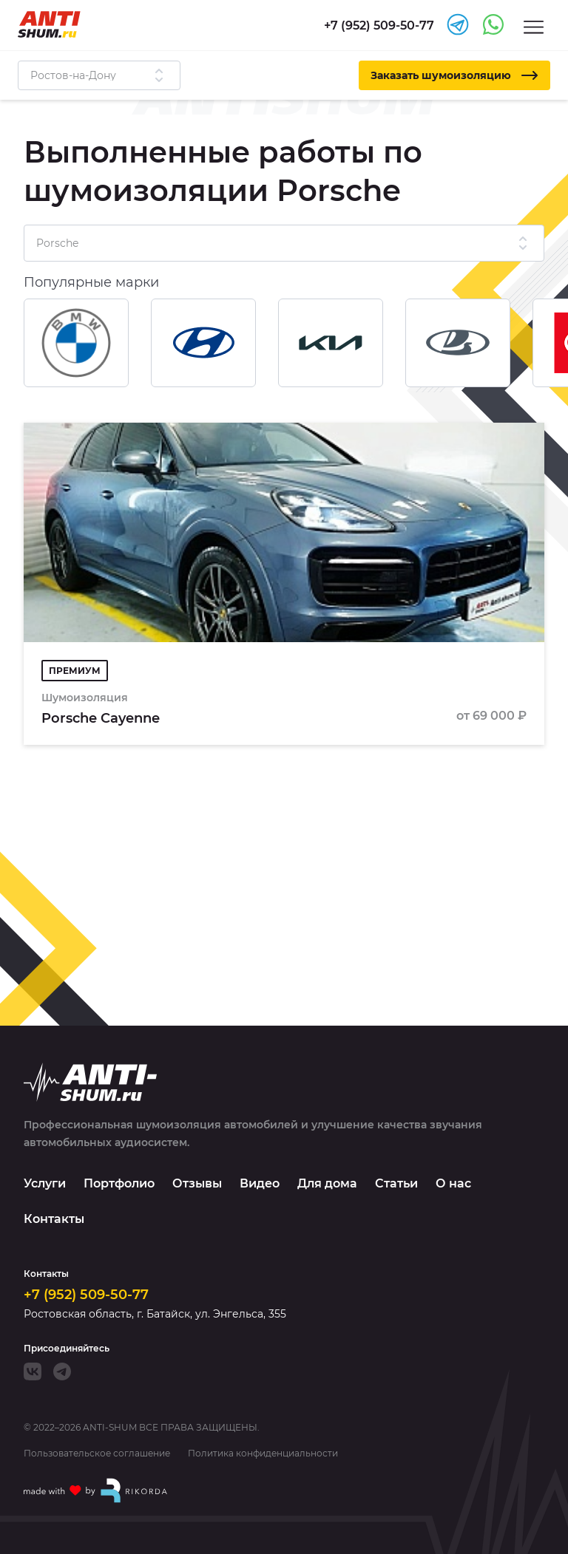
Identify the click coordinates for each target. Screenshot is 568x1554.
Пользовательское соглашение (97, 1453)
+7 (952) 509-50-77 (86, 1294)
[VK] (32, 1371)
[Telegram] (62, 1371)
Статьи (396, 1183)
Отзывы (197, 1183)
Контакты (54, 1219)
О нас (453, 1183)
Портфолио (119, 1183)
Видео (260, 1183)
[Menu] (534, 26)
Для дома (327, 1183)
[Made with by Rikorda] (96, 1490)
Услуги (45, 1183)
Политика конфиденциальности (263, 1453)
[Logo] (49, 24)
